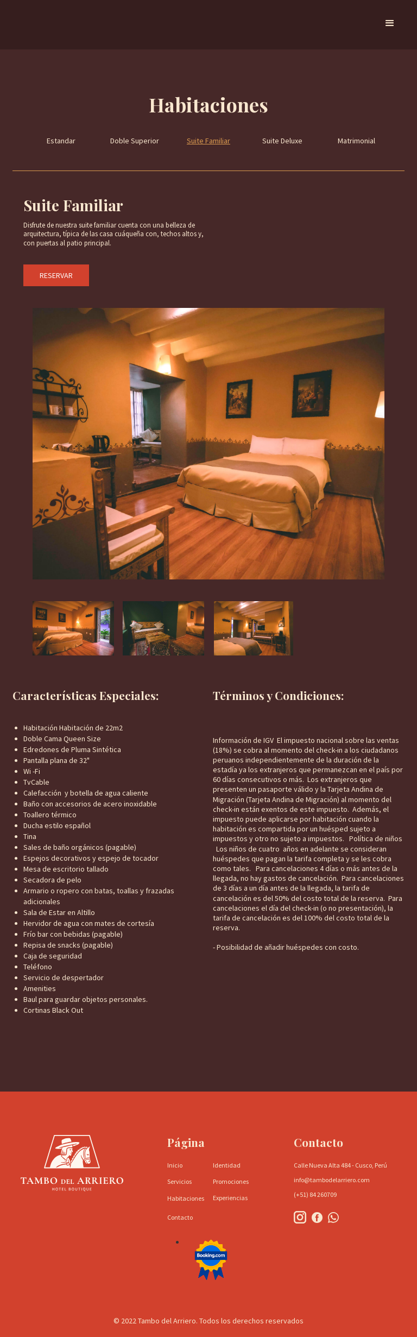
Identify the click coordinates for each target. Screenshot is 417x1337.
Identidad (227, 1165)
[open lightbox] (73, 628)
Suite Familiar (208, 141)
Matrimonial (356, 141)
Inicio (174, 1165)
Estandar (61, 141)
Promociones (231, 1181)
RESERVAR (56, 275)
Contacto (180, 1217)
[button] (390, 23)
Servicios (179, 1181)
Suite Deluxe (282, 141)
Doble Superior (134, 141)
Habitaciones (185, 1198)
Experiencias (230, 1198)
